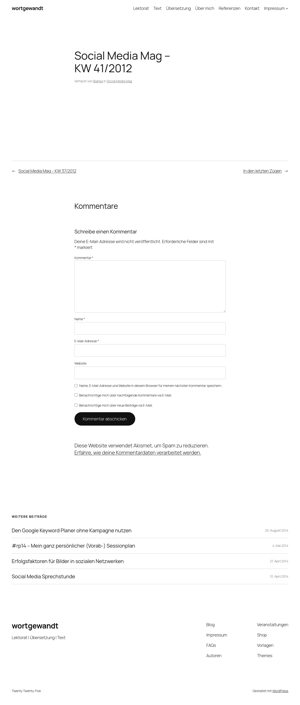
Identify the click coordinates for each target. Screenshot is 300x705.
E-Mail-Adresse (87, 341)
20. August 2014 (276, 530)
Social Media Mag (119, 81)
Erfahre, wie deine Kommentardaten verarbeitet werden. (138, 452)
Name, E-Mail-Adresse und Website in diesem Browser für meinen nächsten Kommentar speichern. (150, 385)
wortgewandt (27, 8)
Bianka (98, 81)
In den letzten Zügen (262, 171)
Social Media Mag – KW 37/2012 (47, 171)
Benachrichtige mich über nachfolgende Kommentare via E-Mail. (125, 395)
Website (80, 363)
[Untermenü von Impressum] (287, 8)
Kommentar (84, 257)
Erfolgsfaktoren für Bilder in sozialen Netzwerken (68, 561)
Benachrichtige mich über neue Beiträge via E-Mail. (116, 405)
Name (80, 319)
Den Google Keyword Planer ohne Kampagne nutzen (71, 530)
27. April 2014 (279, 561)
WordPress (280, 691)
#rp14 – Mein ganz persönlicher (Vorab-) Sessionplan (73, 546)
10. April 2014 (279, 576)
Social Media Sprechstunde (43, 576)
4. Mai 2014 (280, 545)
